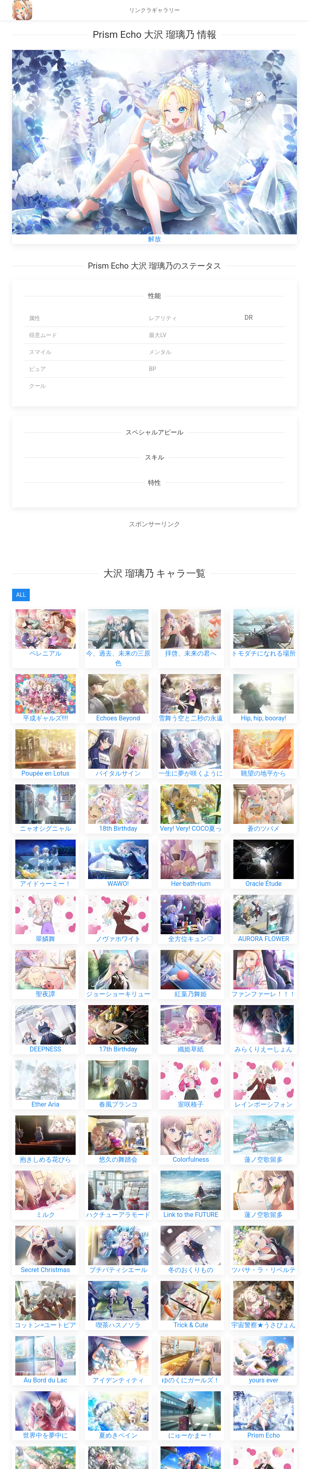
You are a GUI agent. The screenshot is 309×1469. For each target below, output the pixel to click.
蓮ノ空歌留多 (263, 1130)
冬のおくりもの (190, 1240)
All (21, 595)
